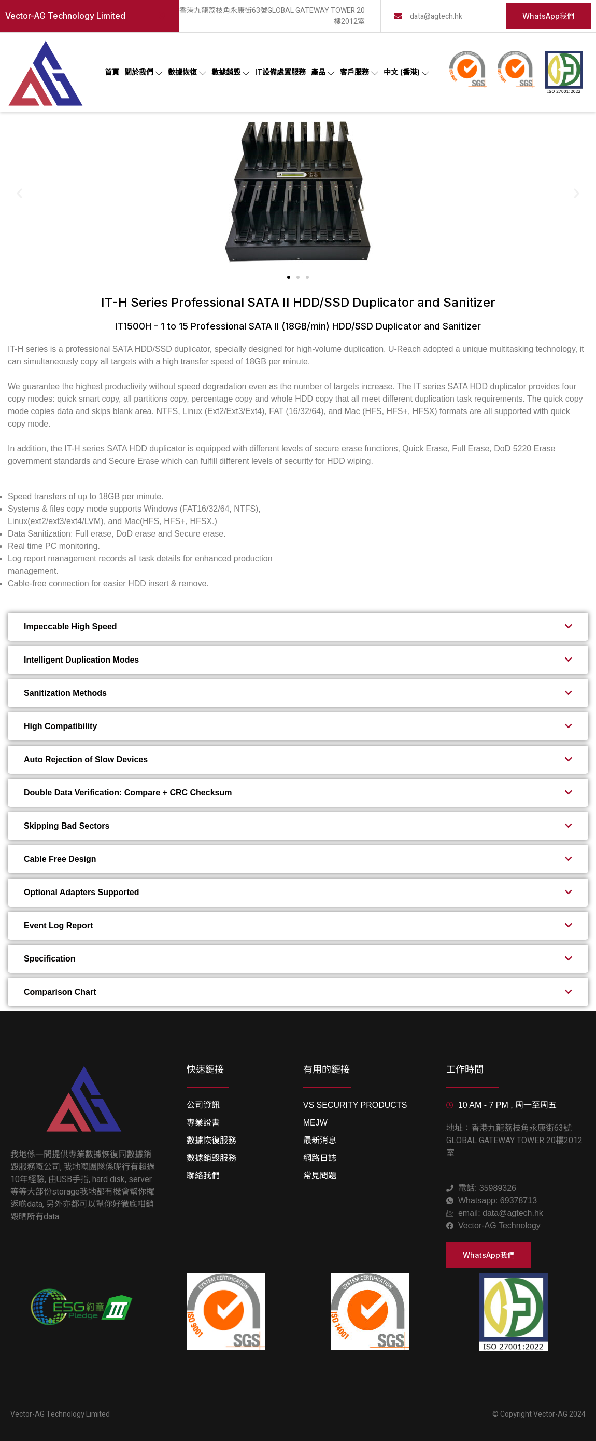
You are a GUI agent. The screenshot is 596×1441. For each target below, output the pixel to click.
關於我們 (143, 72)
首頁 (112, 71)
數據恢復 (187, 72)
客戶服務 (359, 72)
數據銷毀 (230, 72)
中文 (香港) (406, 72)
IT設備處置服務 (280, 71)
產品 (323, 72)
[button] (19, 193)
